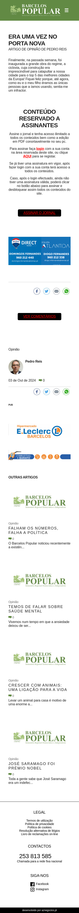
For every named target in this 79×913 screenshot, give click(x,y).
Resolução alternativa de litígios (39, 830)
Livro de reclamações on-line (39, 834)
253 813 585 (35, 856)
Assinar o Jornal (39, 213)
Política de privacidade (39, 824)
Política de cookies (39, 827)
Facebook (42, 884)
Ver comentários (39, 316)
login (40, 148)
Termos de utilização (39, 820)
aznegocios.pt (49, 910)
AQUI (27, 156)
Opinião (13, 523)
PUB (10, 405)
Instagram (42, 889)
